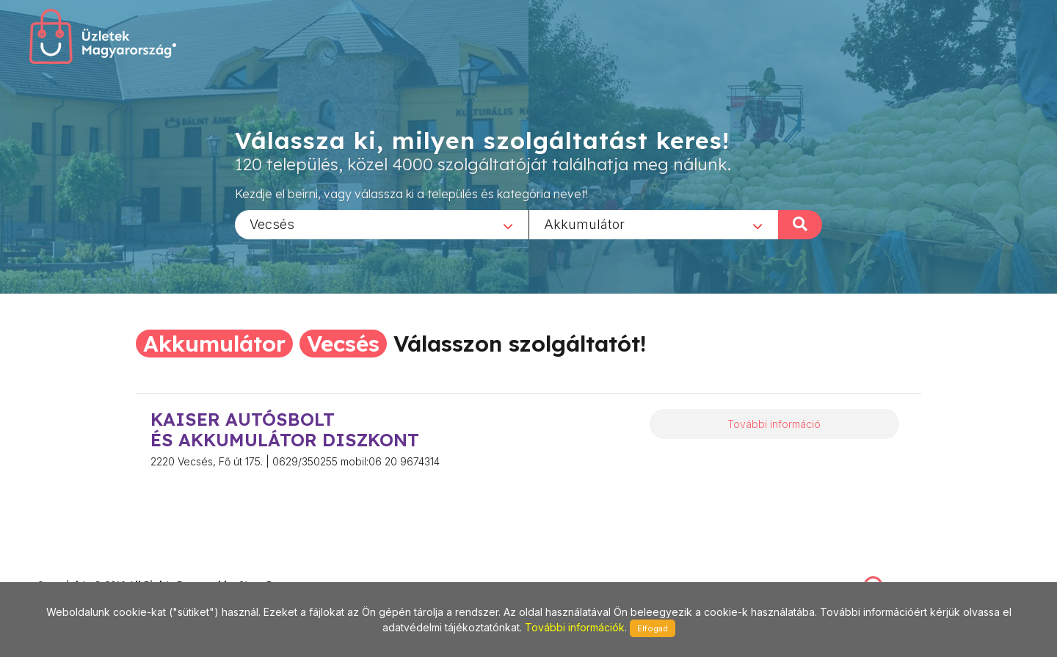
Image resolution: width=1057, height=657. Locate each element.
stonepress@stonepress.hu (96, 569)
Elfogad (652, 628)
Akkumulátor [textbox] (584, 223)
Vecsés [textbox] (272, 223)
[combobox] (381, 224)
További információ (774, 424)
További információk (575, 627)
